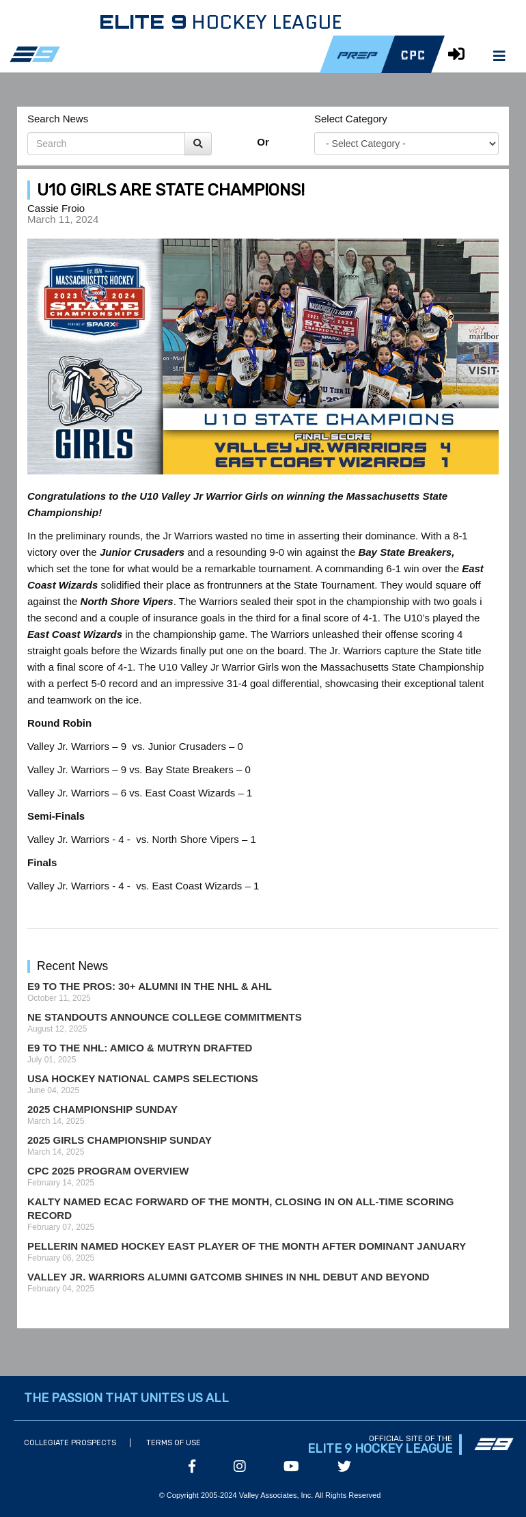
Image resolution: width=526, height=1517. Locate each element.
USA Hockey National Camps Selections (142, 1078)
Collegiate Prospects (70, 1442)
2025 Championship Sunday (102, 1109)
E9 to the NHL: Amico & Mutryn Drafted (139, 1047)
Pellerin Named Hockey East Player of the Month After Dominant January (246, 1246)
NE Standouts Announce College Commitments (164, 1017)
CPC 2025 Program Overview (108, 1171)
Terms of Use (173, 1442)
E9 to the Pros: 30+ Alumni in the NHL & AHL (149, 986)
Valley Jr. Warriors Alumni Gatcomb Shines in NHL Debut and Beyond (228, 1277)
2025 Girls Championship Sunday (119, 1140)
